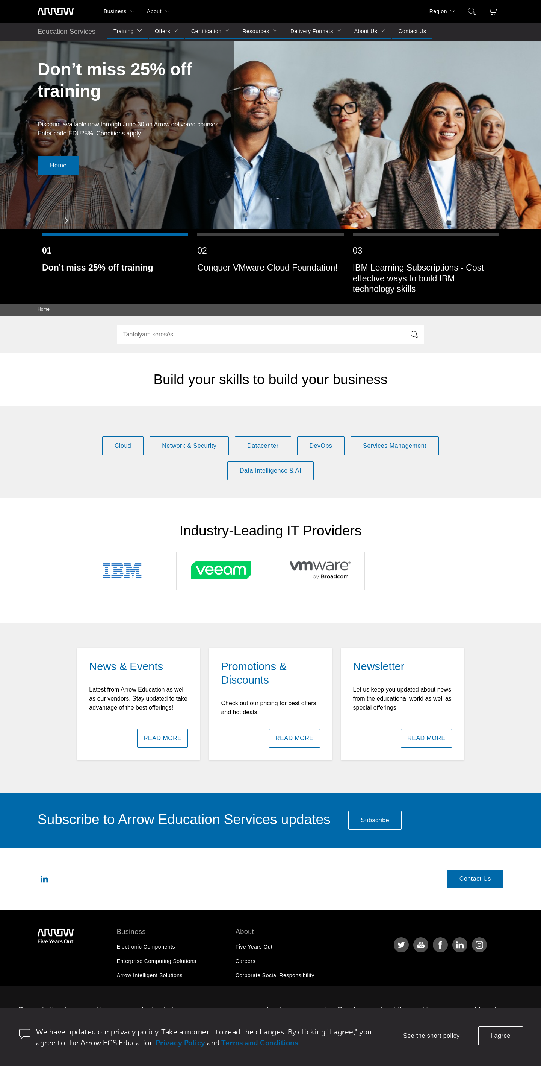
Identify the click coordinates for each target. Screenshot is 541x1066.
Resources (255, 31)
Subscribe (375, 820)
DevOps (321, 446)
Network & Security (189, 446)
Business (115, 11)
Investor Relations (258, 990)
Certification (206, 31)
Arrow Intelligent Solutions (150, 975)
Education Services (66, 31)
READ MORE (162, 738)
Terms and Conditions (259, 1042)
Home (58, 165)
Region (438, 11)
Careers (245, 961)
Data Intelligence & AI (270, 470)
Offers (162, 31)
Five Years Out (254, 947)
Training (123, 31)
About (154, 11)
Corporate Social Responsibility (275, 975)
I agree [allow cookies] (501, 1036)
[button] (66, 220)
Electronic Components (146, 947)
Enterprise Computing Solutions (156, 961)
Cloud (123, 446)
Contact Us (412, 31)
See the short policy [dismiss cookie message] (431, 1036)
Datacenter (262, 446)
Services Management (394, 446)
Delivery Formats (311, 31)
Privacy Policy (181, 1042)
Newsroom (249, 1004)
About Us (366, 31)
